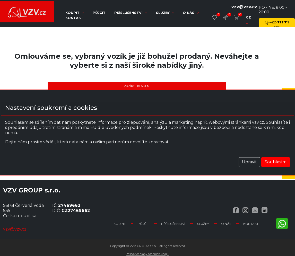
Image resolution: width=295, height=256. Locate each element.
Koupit (120, 224)
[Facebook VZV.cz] (236, 210)
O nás (191, 13)
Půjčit (100, 13)
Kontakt (74, 18)
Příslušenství (131, 13)
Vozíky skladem (137, 86)
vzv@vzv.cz (244, 6)
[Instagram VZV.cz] (245, 210)
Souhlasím (276, 162)
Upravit (249, 162)
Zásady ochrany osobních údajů (147, 254)
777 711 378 (277, 24)
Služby (165, 13)
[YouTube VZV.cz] (255, 210)
